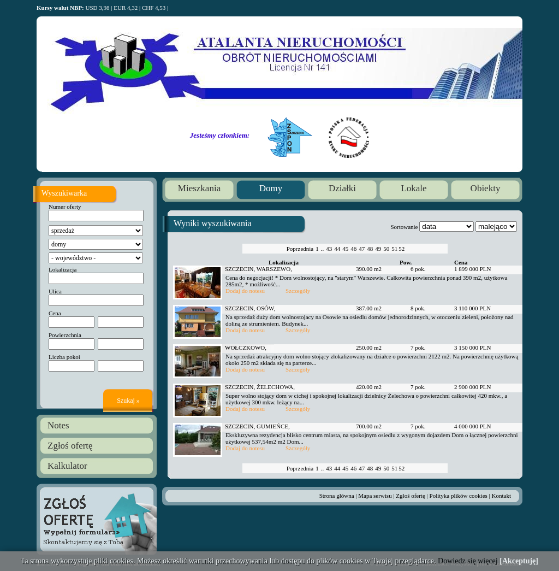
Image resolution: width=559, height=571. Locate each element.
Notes (58, 425)
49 (378, 248)
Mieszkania (199, 188)
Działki (342, 188)
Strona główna (336, 495)
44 (337, 248)
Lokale (413, 188)
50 (386, 248)
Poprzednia (300, 248)
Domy (271, 188)
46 (353, 248)
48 (370, 248)
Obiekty (486, 188)
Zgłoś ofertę (70, 445)
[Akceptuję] (518, 561)
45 (345, 248)
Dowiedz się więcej (468, 561)
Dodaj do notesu (245, 290)
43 (329, 248)
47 (362, 248)
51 (394, 248)
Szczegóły (298, 290)
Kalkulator (67, 466)
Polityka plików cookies (458, 495)
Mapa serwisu (374, 495)
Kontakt (501, 495)
